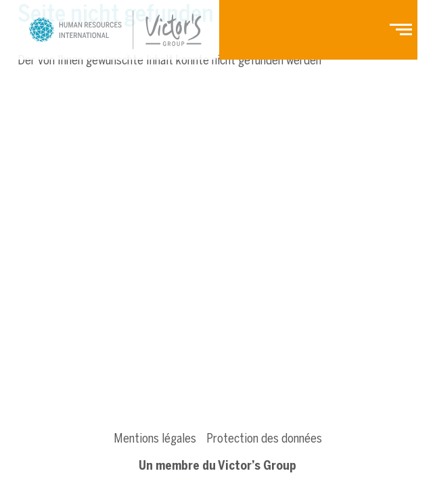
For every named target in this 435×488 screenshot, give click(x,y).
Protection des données (264, 438)
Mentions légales (155, 438)
